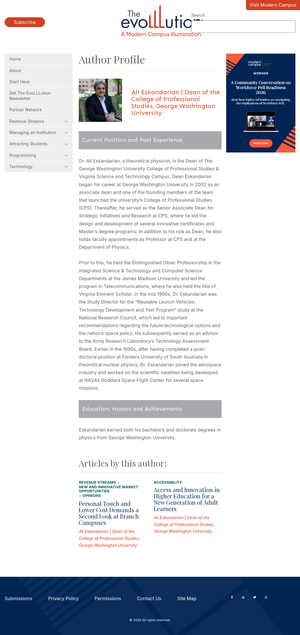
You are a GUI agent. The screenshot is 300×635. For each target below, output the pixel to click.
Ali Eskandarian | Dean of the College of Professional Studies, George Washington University (109, 538)
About (15, 70)
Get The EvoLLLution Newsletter (30, 96)
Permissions (108, 598)
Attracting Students (38, 143)
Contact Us (149, 598)
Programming (38, 155)
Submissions (18, 598)
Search (198, 15)
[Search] (243, 26)
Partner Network (25, 109)
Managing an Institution (38, 132)
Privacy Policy (63, 598)
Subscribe (25, 22)
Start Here (19, 81)
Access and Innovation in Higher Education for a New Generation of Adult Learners (187, 499)
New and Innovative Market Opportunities (108, 489)
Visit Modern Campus (273, 5)
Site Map (186, 598)
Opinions (91, 495)
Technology (38, 166)
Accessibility (168, 482)
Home (15, 59)
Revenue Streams (38, 121)
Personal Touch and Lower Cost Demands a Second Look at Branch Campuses (109, 513)
